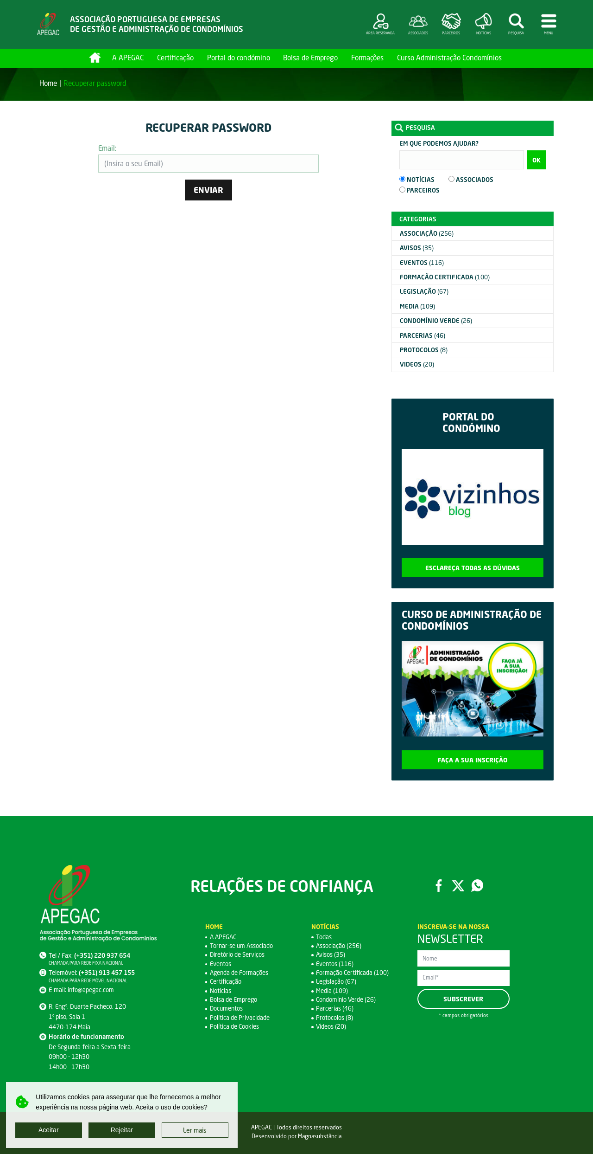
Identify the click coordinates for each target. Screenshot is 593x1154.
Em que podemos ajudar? (439, 143)
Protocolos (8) (334, 1017)
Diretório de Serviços (237, 954)
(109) (417, 306)
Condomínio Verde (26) (346, 999)
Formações (367, 57)
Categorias (417, 219)
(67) (424, 291)
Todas (324, 937)
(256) (427, 233)
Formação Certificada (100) (352, 972)
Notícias (220, 990)
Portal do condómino (238, 57)
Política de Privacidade (240, 1017)
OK (536, 160)
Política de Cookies (234, 1026)
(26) (436, 320)
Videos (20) (331, 1026)
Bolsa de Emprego (310, 57)
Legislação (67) (336, 981)
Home (95, 57)
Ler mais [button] (195, 1130)
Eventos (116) (334, 963)
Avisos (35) (331, 954)
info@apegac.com (91, 989)
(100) (445, 277)
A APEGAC (128, 57)
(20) (417, 364)
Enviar (208, 190)
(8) (424, 350)
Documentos (226, 1008)
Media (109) (332, 990)
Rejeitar (122, 1130)
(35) (417, 247)
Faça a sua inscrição (472, 760)
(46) (422, 335)
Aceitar (48, 1130)
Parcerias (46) (334, 1008)
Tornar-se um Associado (241, 945)
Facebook (438, 885)
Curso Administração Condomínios (449, 57)
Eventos (220, 963)
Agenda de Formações (239, 972)
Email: (107, 148)
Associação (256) (339, 945)
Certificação (175, 57)
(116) (422, 262)
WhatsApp (477, 885)
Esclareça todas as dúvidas (472, 568)
